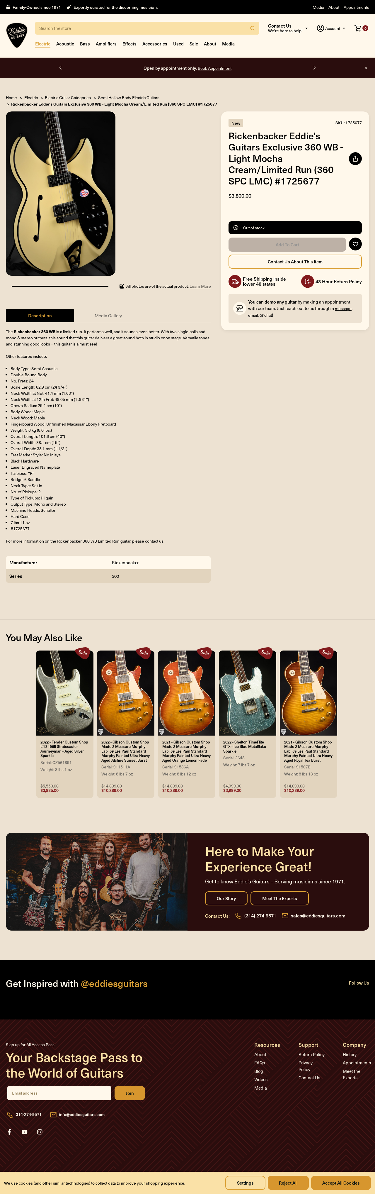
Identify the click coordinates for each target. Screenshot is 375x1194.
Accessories (154, 43)
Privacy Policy (306, 1066)
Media (318, 7)
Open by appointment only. (187, 68)
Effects (129, 43)
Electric (42, 43)
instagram (39, 1132)
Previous (61, 68)
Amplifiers (106, 43)
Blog (258, 1071)
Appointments (356, 7)
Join (130, 1093)
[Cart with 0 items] (361, 28)
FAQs (259, 1063)
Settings (245, 1183)
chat (268, 315)
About (333, 7)
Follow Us (359, 983)
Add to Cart (287, 245)
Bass (85, 43)
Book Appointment (214, 68)
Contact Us (309, 1077)
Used (178, 43)
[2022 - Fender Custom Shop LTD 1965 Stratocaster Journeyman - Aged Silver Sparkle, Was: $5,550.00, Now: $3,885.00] (64, 693)
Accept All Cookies (341, 1183)
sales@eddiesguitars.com (318, 915)
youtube (24, 1132)
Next (314, 68)
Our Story (226, 898)
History (350, 1054)
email (253, 315)
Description (40, 315)
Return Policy (312, 1054)
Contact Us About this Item (295, 262)
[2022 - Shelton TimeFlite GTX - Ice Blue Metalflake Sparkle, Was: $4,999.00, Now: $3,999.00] (247, 693)
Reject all (288, 1183)
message (343, 308)
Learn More (200, 286)
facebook (9, 1132)
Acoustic (65, 43)
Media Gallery (108, 316)
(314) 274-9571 (260, 915)
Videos (260, 1079)
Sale (194, 43)
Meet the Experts (279, 898)
